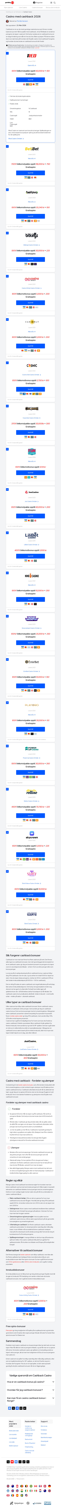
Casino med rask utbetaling (29, 1451)
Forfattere (44, 1430)
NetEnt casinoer (13, 1446)
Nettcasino (18, 12)
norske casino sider (16, 1016)
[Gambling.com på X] (8, 1461)
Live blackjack (13, 1438)
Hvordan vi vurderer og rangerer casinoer (30, 1428)
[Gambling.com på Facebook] (16, 1461)
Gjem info (31, 65)
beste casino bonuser (25, 1085)
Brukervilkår (11, 1479)
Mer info (31, 159)
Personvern (20, 1479)
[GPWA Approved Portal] (47, 1503)
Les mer (37, 48)
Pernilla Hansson (22, 21)
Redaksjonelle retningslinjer (29, 1434)
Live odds (11, 1442)
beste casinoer (25, 1255)
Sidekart (43, 1445)
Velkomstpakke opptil (30, 889)
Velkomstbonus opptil (30, 467)
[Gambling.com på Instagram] (20, 1461)
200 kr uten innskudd (32, 1262)
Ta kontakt (44, 1434)
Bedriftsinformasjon (46, 1437)
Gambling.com (10, 12)
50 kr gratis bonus (15, 1262)
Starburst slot (28, 1439)
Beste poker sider (14, 1431)
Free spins (9, 1330)
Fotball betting (29, 1447)
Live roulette (13, 1434)
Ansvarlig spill (44, 1441)
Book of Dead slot (30, 1443)
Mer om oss (44, 1426)
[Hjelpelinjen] (16, 1503)
